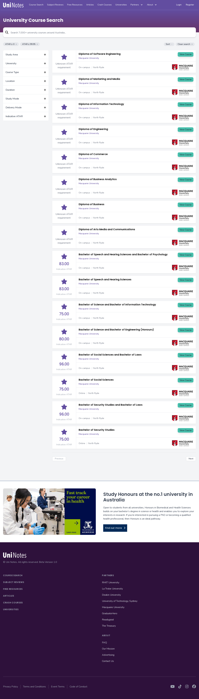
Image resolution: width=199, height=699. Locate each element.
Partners (137, 4)
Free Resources (75, 4)
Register (190, 4)
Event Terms (58, 686)
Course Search (36, 4)
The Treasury (109, 626)
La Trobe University (112, 588)
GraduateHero (109, 613)
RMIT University (110, 582)
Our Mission (108, 648)
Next (191, 458)
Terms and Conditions (34, 686)
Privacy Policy (10, 686)
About (152, 4)
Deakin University (111, 595)
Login (179, 4)
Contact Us (108, 661)
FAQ (104, 642)
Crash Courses (104, 4)
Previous (59, 458)
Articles (90, 4)
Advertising (108, 655)
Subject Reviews (55, 4)
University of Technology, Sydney (119, 601)
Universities (121, 4)
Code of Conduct (78, 686)
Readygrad (108, 619)
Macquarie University (89, 58)
